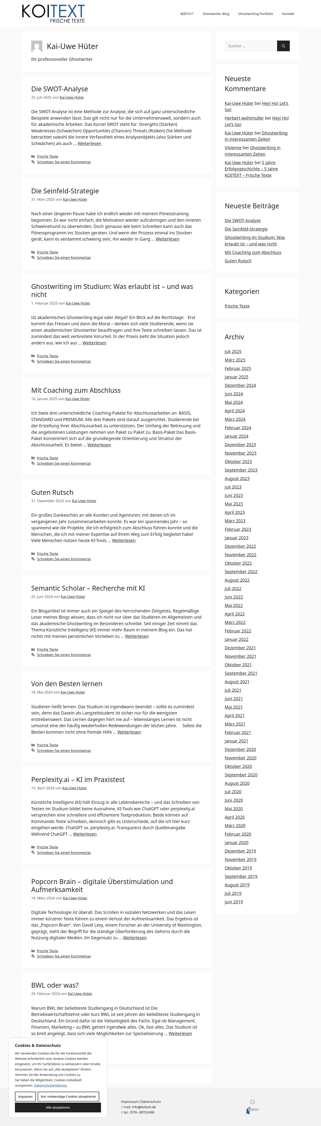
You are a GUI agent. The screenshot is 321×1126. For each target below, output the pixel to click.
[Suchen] (283, 46)
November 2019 (240, 859)
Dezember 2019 (240, 851)
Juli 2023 (233, 487)
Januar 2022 (236, 639)
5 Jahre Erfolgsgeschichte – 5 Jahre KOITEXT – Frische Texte (251, 169)
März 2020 (235, 826)
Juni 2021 (234, 699)
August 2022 (237, 580)
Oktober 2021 (238, 665)
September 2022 (241, 572)
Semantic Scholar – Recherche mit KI (88, 588)
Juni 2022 (234, 597)
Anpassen (25, 1096)
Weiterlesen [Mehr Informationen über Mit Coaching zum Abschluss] (99, 445)
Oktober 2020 (238, 766)
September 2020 (241, 775)
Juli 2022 (233, 589)
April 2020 (235, 817)
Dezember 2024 (240, 385)
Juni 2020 (234, 800)
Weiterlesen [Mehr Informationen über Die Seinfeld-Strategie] (167, 239)
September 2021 (241, 673)
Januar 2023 (236, 538)
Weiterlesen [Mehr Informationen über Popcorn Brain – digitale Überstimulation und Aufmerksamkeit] (135, 938)
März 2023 (235, 521)
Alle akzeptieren (58, 1107)
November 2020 (240, 758)
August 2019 (237, 885)
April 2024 (235, 411)
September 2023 (241, 470)
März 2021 (235, 724)
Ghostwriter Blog (216, 13)
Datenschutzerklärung (50, 1085)
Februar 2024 (238, 428)
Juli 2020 (233, 792)
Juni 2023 (234, 495)
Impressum (130, 1101)
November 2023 (240, 453)
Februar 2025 (238, 368)
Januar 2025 (236, 377)
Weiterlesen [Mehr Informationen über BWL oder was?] (180, 1033)
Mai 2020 (234, 809)
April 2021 (235, 716)
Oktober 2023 (238, 462)
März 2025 (235, 360)
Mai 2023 (234, 504)
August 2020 (237, 783)
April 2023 (235, 512)
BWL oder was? (54, 985)
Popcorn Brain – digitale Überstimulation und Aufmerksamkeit (102, 885)
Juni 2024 (234, 394)
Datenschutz (151, 1101)
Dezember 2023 (240, 445)
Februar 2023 (238, 529)
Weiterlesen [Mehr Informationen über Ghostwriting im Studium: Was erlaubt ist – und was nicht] (94, 343)
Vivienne (233, 148)
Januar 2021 (236, 741)
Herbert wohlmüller (244, 118)
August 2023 (237, 478)
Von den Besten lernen (67, 683)
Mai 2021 (234, 707)
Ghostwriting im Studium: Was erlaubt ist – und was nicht (112, 290)
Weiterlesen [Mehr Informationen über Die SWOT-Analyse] (89, 143)
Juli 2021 (233, 690)
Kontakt (288, 13)
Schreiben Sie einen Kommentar (64, 162)
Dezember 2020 (240, 749)
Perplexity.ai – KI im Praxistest (78, 779)
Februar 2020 (238, 834)
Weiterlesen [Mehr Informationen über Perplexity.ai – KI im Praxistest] (85, 834)
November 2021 (240, 656)
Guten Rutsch (52, 492)
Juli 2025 (233, 351)
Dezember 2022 (240, 546)
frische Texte (47, 156)
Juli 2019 (233, 893)
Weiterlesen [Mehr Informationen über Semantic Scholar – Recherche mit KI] (137, 636)
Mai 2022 (234, 605)
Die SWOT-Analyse (59, 88)
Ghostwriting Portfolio (255, 13)
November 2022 (240, 555)
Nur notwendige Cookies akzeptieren (68, 1096)
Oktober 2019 (238, 868)
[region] (58, 1077)
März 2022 (235, 622)
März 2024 (235, 419)
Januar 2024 (236, 436)
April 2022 (235, 614)
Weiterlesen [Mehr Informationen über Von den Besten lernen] (129, 732)
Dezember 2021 (240, 648)
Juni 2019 (234, 902)
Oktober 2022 (238, 563)
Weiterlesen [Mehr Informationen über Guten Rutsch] (124, 540)
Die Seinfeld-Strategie (65, 190)
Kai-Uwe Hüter (239, 103)
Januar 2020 (236, 843)
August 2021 (237, 682)
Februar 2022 (238, 631)
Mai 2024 (234, 402)
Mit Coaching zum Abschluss (76, 390)
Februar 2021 (238, 732)
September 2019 (241, 876)
